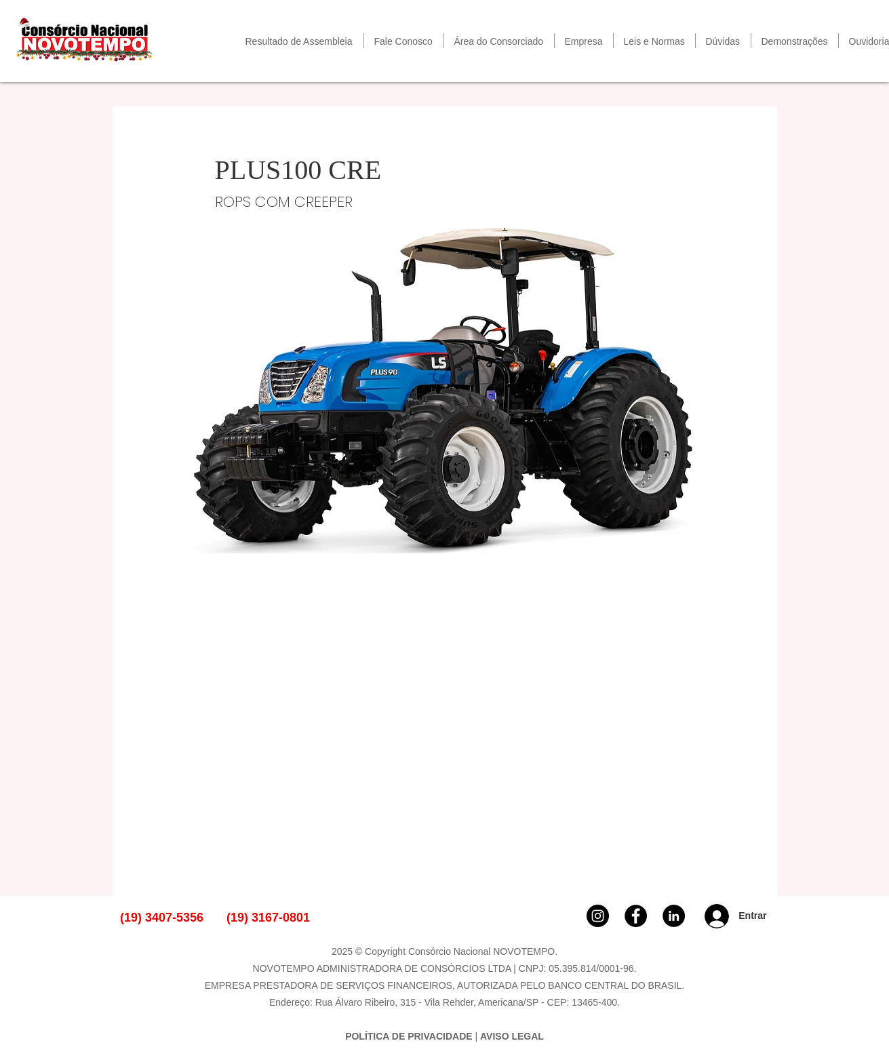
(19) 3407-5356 (161, 917)
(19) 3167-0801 (268, 917)
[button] (499, 40)
